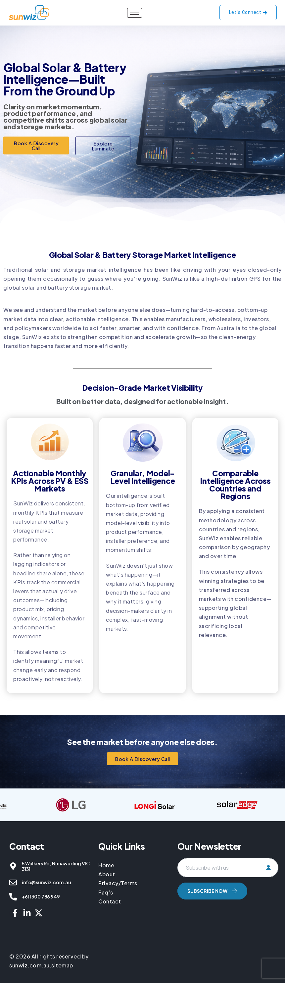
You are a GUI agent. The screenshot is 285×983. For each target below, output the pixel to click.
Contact (109, 901)
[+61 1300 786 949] (13, 896)
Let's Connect (248, 12)
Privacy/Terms (117, 883)
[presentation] (227, 919)
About (106, 874)
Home (107, 865)
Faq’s (105, 892)
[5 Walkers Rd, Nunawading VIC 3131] (13, 866)
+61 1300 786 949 (41, 896)
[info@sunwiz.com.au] (13, 882)
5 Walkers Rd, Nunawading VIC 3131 (56, 866)
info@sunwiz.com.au (46, 882)
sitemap (62, 965)
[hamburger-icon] (134, 13)
